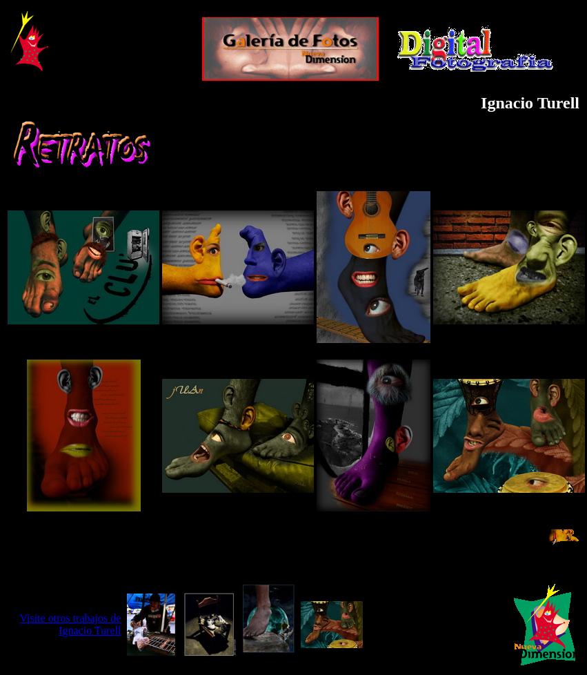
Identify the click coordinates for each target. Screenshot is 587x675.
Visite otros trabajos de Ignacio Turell (70, 624)
